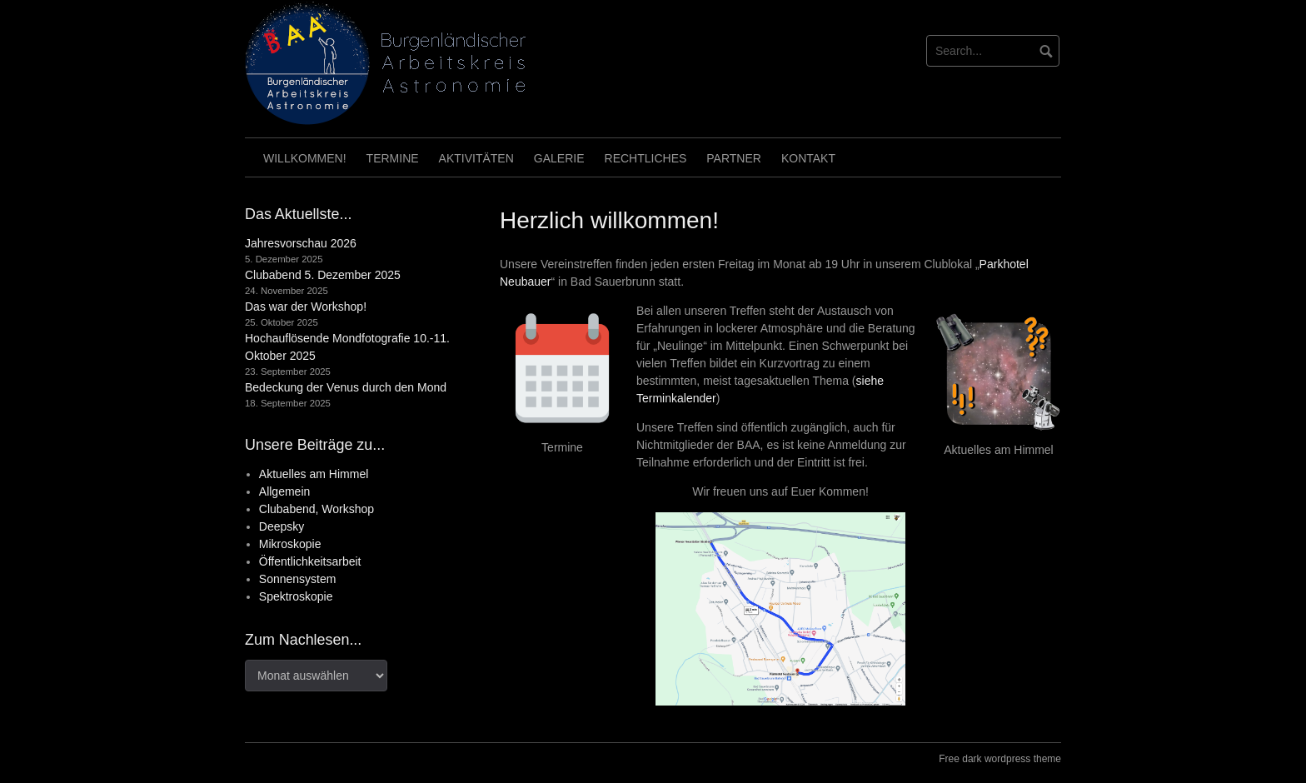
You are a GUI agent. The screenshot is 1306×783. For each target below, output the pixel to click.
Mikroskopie (290, 544)
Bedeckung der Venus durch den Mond (345, 387)
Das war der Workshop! (305, 306)
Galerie (559, 158)
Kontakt (808, 158)
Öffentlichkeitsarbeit (310, 561)
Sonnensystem (297, 579)
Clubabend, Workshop (316, 509)
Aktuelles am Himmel (313, 474)
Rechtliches (646, 158)
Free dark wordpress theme (1000, 759)
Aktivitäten (476, 158)
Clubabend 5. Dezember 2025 (323, 275)
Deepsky (281, 526)
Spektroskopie (296, 596)
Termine (392, 158)
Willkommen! (304, 158)
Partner (733, 158)
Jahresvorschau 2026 (300, 243)
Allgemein (284, 491)
